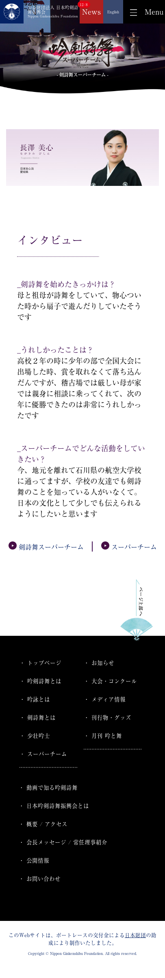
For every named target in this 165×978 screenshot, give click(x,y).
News (91, 11)
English (113, 12)
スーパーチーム (129, 547)
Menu (154, 11)
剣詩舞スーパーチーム (46, 547)
